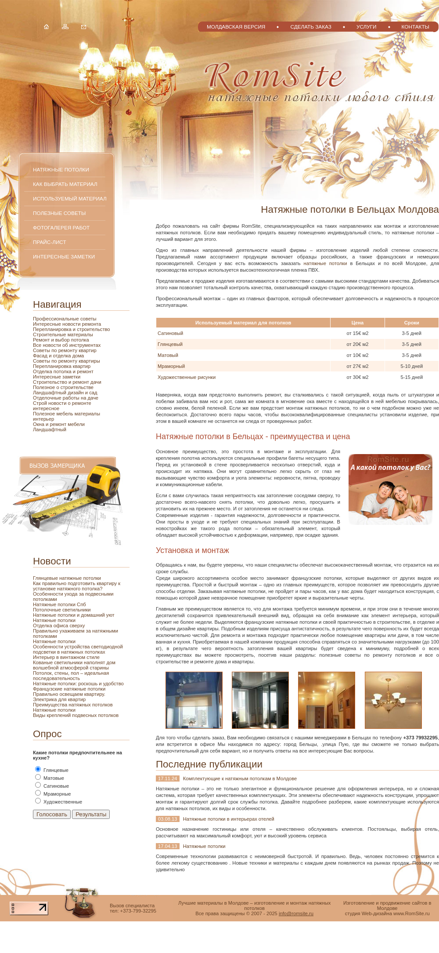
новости (72, 324)
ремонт (59, 424)
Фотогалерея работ (61, 227)
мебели (76, 424)
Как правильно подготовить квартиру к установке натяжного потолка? (76, 586)
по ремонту (65, 350)
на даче (89, 397)
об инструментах (81, 345)
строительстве (77, 387)
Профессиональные (56, 318)
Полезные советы (59, 213)
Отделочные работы (57, 397)
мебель (65, 413)
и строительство (91, 329)
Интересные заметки (64, 256)
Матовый (168, 355)
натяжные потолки (325, 263)
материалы (80, 334)
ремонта (91, 324)
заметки (71, 376)
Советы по (45, 361)
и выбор (60, 339)
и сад (91, 392)
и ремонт (83, 371)
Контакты (415, 26)
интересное (46, 408)
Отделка (43, 371)
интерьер (43, 419)
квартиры (89, 361)
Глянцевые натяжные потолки (67, 578)
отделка (62, 355)
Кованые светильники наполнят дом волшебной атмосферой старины (74, 665)
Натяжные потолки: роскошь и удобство (78, 683)
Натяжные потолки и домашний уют (74, 615)
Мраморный (171, 366)
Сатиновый (170, 333)
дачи (95, 382)
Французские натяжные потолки (69, 688)
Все (38, 345)
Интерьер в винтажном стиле (66, 657)
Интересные (47, 324)
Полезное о (47, 387)
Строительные (50, 334)
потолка (79, 339)
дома (78, 355)
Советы (42, 350)
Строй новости (50, 403)
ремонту (68, 361)
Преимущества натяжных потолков (73, 704)
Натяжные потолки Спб (59, 604)
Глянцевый (170, 344)
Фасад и (43, 355)
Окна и (41, 424)
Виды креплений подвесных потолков (76, 715)
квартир (88, 350)
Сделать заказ (310, 26)
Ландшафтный (49, 429)
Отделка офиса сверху (59, 625)
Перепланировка (53, 329)
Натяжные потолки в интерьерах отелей (228, 819)
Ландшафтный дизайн (59, 392)
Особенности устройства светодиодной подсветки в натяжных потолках (78, 649)
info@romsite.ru (296, 913)
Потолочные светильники (62, 609)
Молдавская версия (236, 26)
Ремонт (42, 339)
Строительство (50, 382)
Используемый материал (70, 198)
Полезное (44, 413)
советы (88, 318)
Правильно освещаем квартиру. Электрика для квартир (69, 696)
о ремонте (79, 403)
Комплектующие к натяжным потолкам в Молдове (240, 778)
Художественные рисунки (187, 377)
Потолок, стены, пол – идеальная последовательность (71, 675)
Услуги (366, 26)
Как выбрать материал (65, 184)
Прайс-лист (49, 242)
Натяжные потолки (61, 169)
